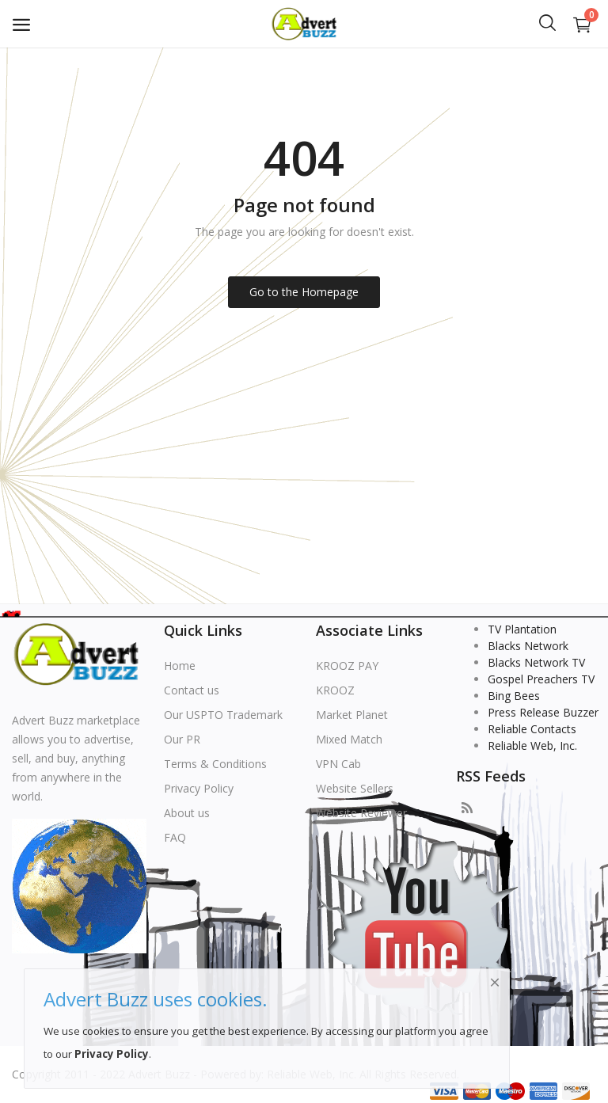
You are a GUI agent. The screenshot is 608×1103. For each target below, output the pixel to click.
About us (187, 812)
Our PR (182, 739)
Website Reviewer (361, 812)
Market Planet (352, 714)
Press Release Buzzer (543, 712)
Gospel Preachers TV (541, 679)
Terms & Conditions (215, 763)
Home (180, 665)
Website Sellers (354, 788)
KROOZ (335, 690)
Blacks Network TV (536, 662)
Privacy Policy (199, 788)
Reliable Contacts (532, 728)
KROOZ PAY (347, 665)
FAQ (175, 837)
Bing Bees (514, 695)
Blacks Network (528, 645)
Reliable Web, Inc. (532, 745)
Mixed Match (349, 739)
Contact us (191, 690)
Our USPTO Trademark (223, 714)
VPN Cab (338, 763)
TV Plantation (522, 629)
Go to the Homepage (304, 291)
